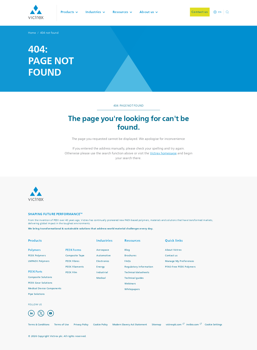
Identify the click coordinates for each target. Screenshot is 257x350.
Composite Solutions (40, 277)
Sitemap (156, 325)
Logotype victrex (36, 12)
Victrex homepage (163, 153)
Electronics (102, 261)
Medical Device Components (44, 288)
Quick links (174, 240)
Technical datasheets (136, 272)
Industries (104, 240)
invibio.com (192, 325)
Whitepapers (132, 289)
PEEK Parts (35, 271)
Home (32, 33)
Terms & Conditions (38, 325)
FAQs (127, 261)
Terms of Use (61, 325)
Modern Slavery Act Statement (129, 325)
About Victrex (173, 250)
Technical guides (134, 278)
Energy (100, 267)
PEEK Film (71, 272)
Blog (127, 250)
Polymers (34, 249)
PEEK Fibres (72, 261)
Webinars (130, 284)
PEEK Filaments (74, 267)
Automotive (103, 255)
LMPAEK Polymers (39, 261)
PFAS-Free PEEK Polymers (180, 267)
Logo (36, 194)
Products (35, 240)
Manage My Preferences (179, 261)
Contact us (171, 255)
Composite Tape (75, 255)
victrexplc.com (174, 325)
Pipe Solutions (36, 294)
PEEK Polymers (37, 255)
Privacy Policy (81, 325)
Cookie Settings (213, 325)
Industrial (102, 272)
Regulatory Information (138, 267)
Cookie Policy (100, 325)
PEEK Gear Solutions (40, 283)
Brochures (130, 255)
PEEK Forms (73, 249)
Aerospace (102, 250)
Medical (101, 278)
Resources (132, 240)
